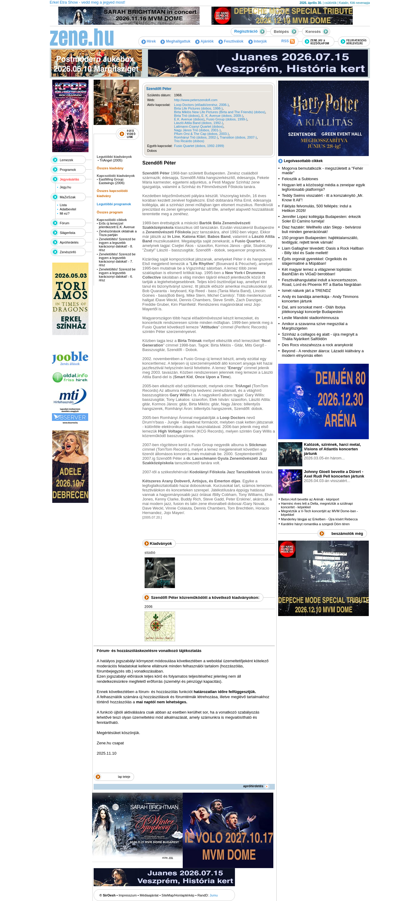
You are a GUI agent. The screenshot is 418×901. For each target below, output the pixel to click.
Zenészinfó (68, 252)
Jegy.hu (65, 187)
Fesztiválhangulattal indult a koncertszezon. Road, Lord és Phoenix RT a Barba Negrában (321, 282)
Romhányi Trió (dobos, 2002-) (196, 137)
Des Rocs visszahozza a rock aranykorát (317, 345)
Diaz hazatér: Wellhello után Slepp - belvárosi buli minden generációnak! (321, 229)
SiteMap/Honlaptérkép (178, 895)
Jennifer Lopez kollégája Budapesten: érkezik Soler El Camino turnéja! (321, 218)
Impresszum (128, 895)
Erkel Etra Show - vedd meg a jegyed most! (87, 2)
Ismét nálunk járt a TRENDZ (306, 290)
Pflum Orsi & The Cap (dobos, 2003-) (201, 134)
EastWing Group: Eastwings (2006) (111, 181)
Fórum (64, 223)
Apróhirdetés (69, 242)
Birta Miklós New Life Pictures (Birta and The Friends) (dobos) (219, 112)
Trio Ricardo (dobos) (189, 141)
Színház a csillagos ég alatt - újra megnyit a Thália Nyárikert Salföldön (320, 336)
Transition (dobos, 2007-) (238, 137)
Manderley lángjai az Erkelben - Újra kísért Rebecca (319, 519)
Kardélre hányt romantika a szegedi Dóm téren (315, 524)
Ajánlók (204, 41)
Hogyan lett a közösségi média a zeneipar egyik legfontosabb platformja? (323, 187)
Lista (63, 205)
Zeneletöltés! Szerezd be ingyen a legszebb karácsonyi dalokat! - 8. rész (117, 244)
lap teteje (124, 776)
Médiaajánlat (149, 895)
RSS (287, 41)
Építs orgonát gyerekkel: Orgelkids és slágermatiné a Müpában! (314, 261)
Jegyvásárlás (69, 179)
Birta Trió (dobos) (186, 115)
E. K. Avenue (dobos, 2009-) (222, 115)
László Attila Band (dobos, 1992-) (198, 123)
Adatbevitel (68, 209)
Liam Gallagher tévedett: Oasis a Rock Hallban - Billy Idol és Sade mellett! (322, 250)
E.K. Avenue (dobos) (189, 119)
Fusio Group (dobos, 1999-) (226, 119)
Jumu (214, 895)
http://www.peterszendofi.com (195, 100)
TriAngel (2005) (111, 160)
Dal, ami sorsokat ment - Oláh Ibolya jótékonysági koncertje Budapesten (313, 309)
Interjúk (257, 41)
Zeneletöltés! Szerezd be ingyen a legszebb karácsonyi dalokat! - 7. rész (117, 259)
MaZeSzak (68, 197)
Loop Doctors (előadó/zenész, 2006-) (201, 105)
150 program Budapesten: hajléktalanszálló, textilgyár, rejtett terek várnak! (320, 239)
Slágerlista (67, 233)
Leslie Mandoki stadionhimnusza (310, 317)
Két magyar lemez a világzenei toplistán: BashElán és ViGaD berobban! (317, 271)
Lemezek (66, 160)
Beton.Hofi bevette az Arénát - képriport (310, 499)
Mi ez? (64, 213)
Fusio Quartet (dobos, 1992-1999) (199, 146)
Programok (68, 169)
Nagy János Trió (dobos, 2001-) (197, 130)
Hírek (148, 41)
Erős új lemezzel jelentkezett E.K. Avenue (117, 225)
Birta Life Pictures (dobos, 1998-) (198, 108)
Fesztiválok (230, 41)
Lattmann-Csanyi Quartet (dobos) (198, 126)
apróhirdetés (256, 786)
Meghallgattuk (175, 41)
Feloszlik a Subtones (300, 179)
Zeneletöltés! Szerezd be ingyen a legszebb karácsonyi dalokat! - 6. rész (117, 274)
